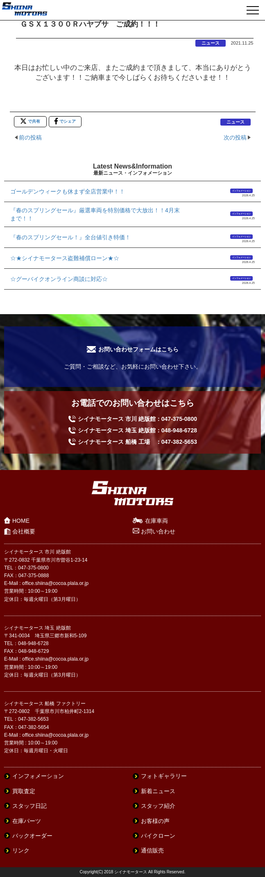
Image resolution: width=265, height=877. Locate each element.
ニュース (211, 42)
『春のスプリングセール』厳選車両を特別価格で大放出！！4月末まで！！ (95, 214)
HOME (20, 520)
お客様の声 (155, 821)
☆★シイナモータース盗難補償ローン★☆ (64, 258)
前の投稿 (30, 137)
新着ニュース (158, 791)
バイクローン (158, 835)
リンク (20, 850)
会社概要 (23, 531)
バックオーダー (32, 835)
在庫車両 (156, 520)
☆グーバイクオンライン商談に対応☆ (59, 279)
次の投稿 (235, 137)
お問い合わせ (158, 531)
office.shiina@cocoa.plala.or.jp (55, 583)
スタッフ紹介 (158, 806)
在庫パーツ (26, 821)
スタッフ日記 (29, 806)
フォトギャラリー (164, 776)
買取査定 (23, 791)
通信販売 (152, 850)
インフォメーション (241, 190)
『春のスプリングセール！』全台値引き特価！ (70, 237)
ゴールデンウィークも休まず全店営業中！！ (67, 191)
